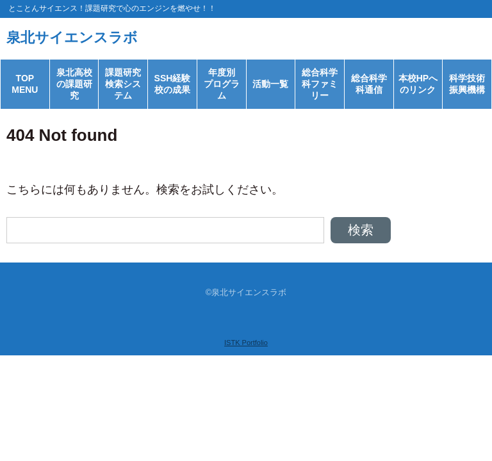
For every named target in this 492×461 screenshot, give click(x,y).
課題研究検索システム (123, 84)
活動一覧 (270, 84)
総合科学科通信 (369, 84)
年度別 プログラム (225, 84)
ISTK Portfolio (246, 342)
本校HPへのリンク (418, 84)
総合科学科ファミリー (320, 84)
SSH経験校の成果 (172, 84)
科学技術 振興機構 (470, 84)
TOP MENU (25, 84)
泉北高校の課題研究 (74, 84)
